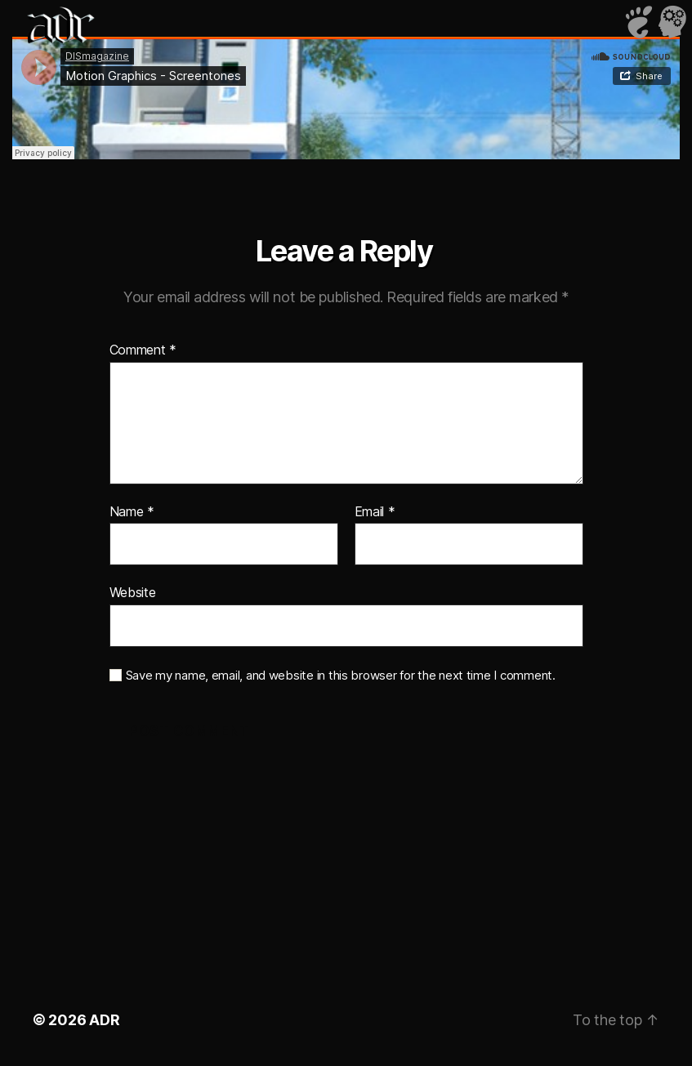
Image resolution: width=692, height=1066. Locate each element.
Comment (143, 350)
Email (375, 512)
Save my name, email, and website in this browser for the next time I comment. (341, 675)
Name (131, 512)
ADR (104, 1019)
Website (132, 592)
